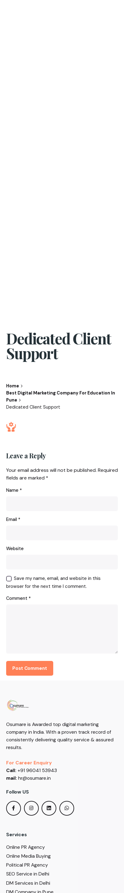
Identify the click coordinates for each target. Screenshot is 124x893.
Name (14, 490)
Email (13, 519)
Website (15, 548)
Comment (18, 598)
